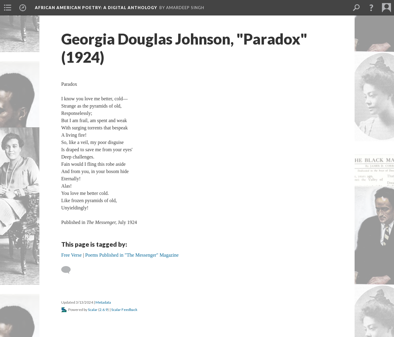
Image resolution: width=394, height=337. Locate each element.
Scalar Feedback (124, 309)
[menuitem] (7, 7)
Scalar (93, 309)
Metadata (103, 302)
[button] (371, 7)
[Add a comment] (68, 270)
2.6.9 (103, 309)
